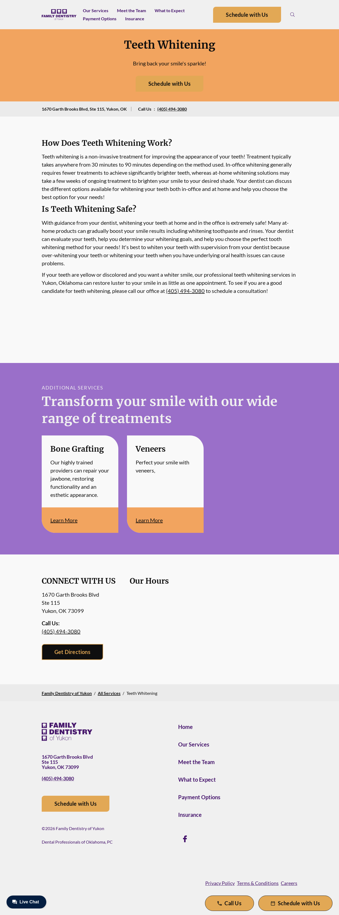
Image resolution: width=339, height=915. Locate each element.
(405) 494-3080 (172, 108)
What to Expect (170, 10)
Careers (289, 883)
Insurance (134, 18)
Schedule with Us (247, 14)
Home (185, 727)
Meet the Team (131, 10)
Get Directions (72, 652)
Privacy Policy (220, 883)
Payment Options (99, 18)
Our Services (95, 10)
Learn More (63, 520)
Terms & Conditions (258, 883)
